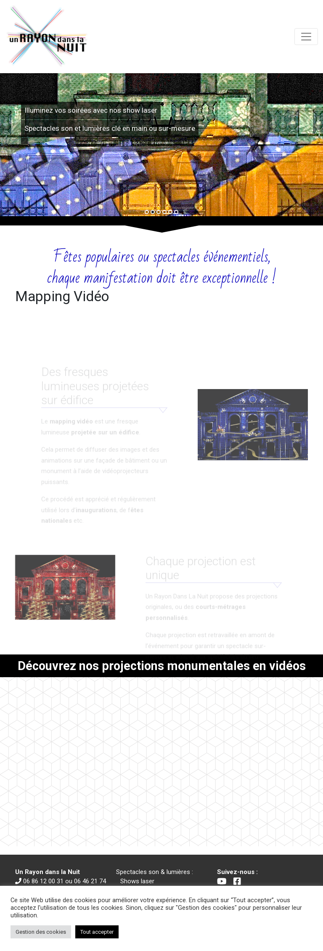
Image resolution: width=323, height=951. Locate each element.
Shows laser (137, 881)
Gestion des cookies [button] (41, 932)
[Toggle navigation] (306, 36)
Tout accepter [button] (97, 932)
